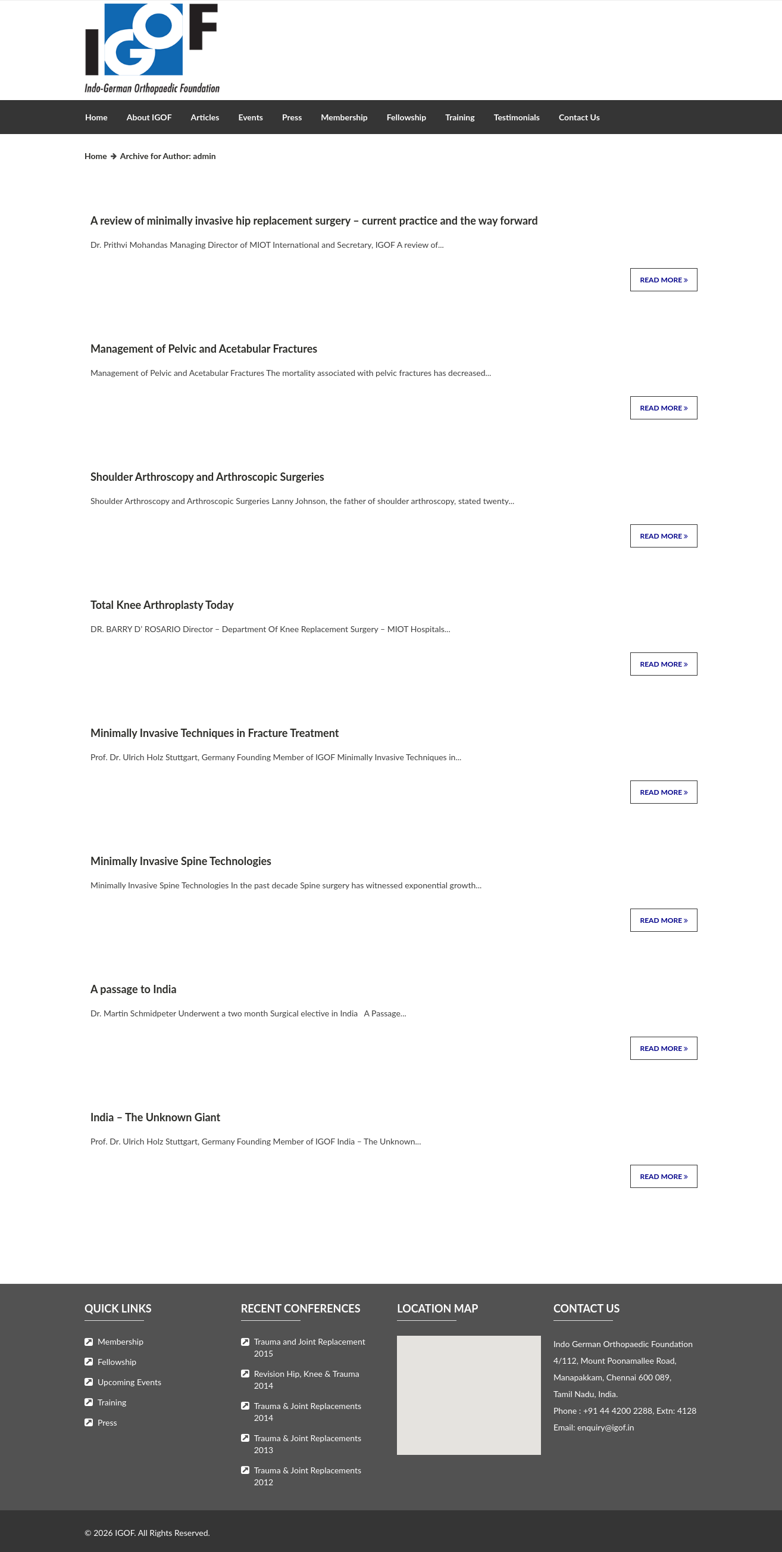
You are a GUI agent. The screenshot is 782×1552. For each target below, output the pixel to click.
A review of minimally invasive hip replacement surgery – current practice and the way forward (314, 220)
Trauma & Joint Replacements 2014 (307, 1412)
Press (292, 117)
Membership (344, 117)
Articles (205, 117)
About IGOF (149, 117)
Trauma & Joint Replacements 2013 (307, 1444)
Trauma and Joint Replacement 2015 (309, 1347)
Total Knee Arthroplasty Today (162, 604)
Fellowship (406, 117)
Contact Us (579, 117)
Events (250, 117)
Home (96, 117)
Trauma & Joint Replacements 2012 (307, 1476)
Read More (664, 279)
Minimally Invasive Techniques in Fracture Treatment (214, 732)
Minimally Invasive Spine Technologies (180, 860)
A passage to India (133, 989)
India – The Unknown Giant (155, 1117)
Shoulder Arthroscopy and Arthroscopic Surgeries (207, 476)
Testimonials (517, 117)
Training (460, 117)
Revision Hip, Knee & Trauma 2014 (306, 1380)
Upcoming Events (129, 1382)
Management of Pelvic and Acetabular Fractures (203, 348)
